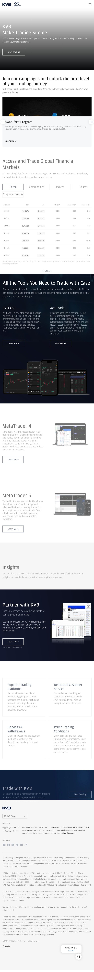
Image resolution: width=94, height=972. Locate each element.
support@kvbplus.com (11, 830)
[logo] (6, 4)
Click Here (71, 950)
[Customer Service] (78, 957)
